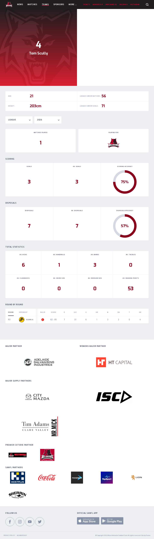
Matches (32, 4)
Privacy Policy (9, 535)
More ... (73, 4)
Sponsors (58, 4)
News (20, 4)
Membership (22, 535)
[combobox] (18, 120)
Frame (148, 535)
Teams (45, 4)
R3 (9, 319)
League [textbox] (12, 120)
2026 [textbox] (39, 120)
